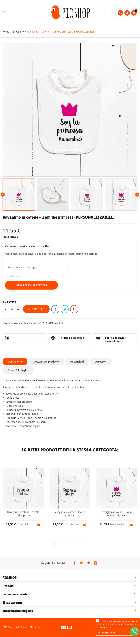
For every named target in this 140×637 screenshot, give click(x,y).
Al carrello (36, 309)
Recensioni (77, 361)
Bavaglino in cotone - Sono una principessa (117, 513)
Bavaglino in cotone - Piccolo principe (70, 513)
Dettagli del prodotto (46, 361)
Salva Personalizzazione (31, 285)
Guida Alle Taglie (18, 370)
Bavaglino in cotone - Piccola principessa (23, 513)
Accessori (100, 361)
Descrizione (15, 361)
